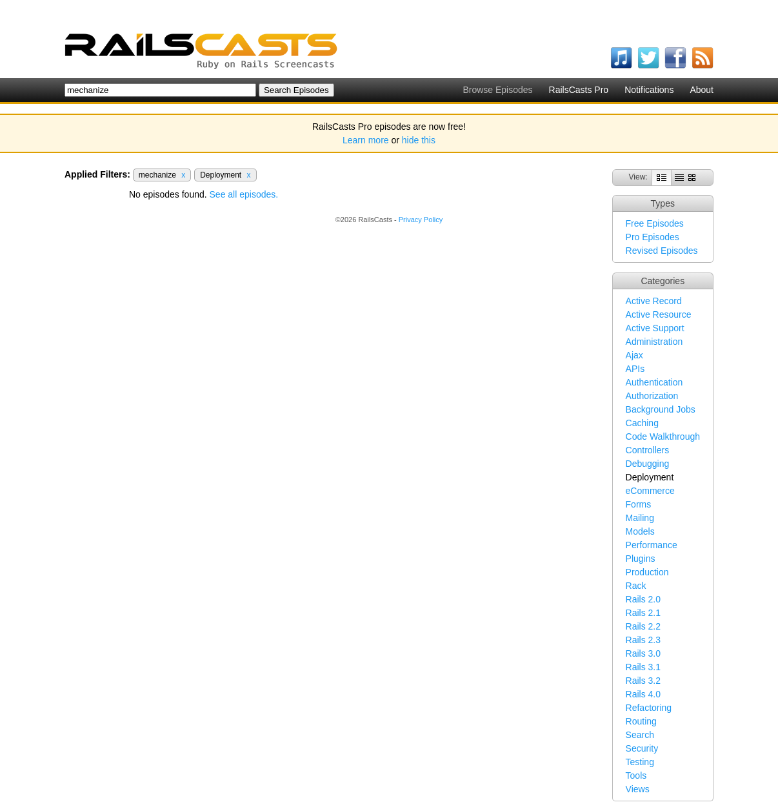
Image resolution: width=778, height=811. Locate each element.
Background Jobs (660, 409)
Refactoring (649, 708)
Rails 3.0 (643, 653)
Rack (636, 585)
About (701, 90)
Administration (654, 341)
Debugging (648, 463)
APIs (635, 369)
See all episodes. (244, 194)
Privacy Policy (421, 219)
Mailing (640, 518)
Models (640, 531)
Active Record (654, 301)
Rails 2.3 (643, 640)
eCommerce (650, 491)
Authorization (652, 396)
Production (647, 572)
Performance (651, 545)
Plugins (640, 558)
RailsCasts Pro (579, 90)
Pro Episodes (652, 237)
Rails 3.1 (643, 667)
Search (640, 735)
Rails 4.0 (643, 694)
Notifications (648, 90)
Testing (640, 762)
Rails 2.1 (643, 613)
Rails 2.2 (643, 626)
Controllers (648, 450)
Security (642, 748)
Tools (636, 775)
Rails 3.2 (643, 680)
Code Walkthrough (663, 436)
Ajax (634, 355)
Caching (642, 423)
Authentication (654, 382)
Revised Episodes (662, 250)
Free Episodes (655, 223)
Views (638, 789)
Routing (641, 721)
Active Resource (659, 314)
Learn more (366, 140)
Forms (639, 504)
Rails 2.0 (643, 599)
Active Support (655, 328)
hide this (418, 140)
